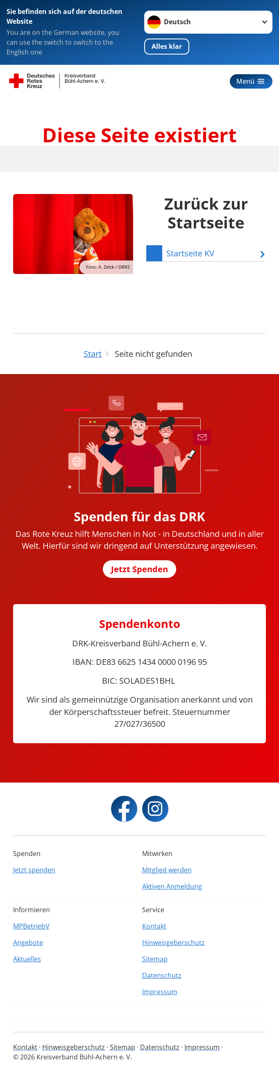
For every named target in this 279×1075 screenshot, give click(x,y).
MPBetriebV (31, 926)
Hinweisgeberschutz (173, 942)
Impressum (159, 991)
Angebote (28, 942)
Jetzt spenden (34, 869)
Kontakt (154, 926)
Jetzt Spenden (139, 569)
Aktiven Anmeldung (172, 886)
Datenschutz (161, 975)
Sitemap (155, 958)
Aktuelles (27, 958)
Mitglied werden (167, 869)
